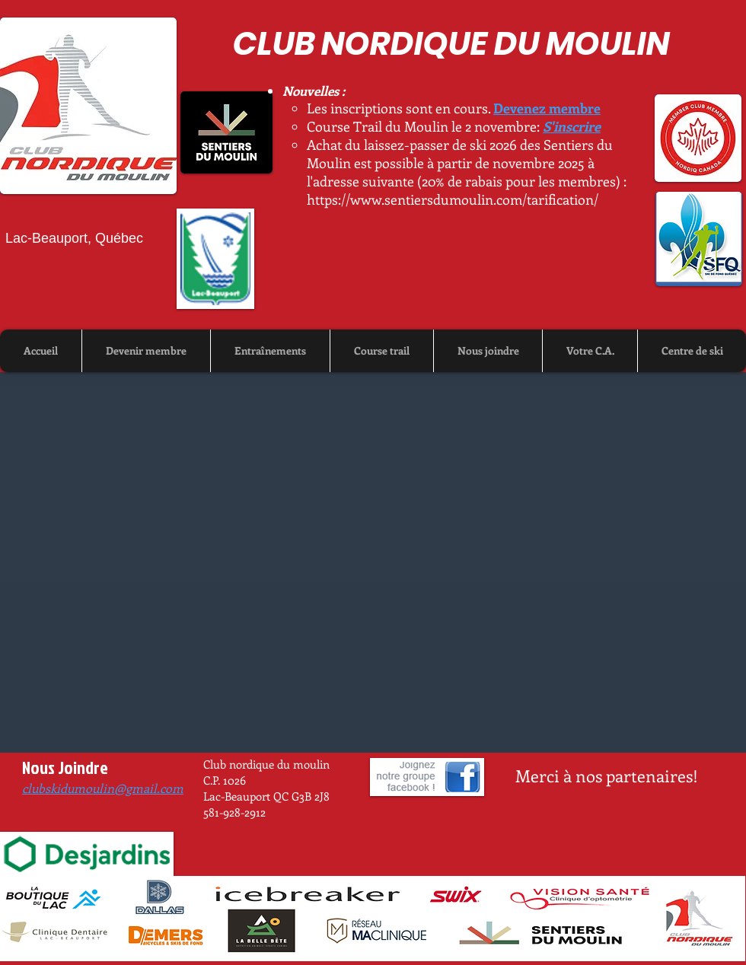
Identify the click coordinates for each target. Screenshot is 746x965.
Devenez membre (547, 108)
